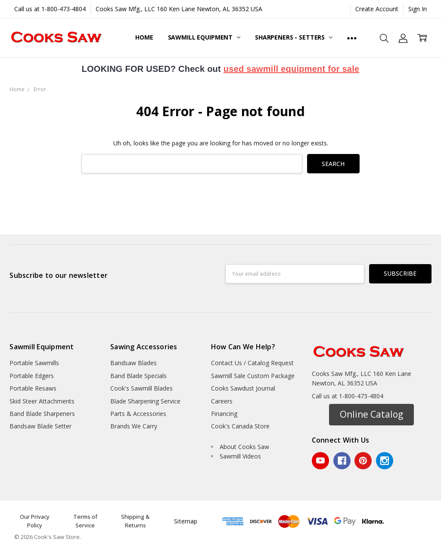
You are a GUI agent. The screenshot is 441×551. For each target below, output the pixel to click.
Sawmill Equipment (204, 37)
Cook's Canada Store (240, 426)
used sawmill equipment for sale (292, 69)
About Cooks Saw (244, 447)
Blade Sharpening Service (145, 401)
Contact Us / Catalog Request (252, 363)
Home (144, 37)
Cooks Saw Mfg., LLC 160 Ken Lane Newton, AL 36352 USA (179, 9)
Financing (224, 413)
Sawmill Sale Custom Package (253, 376)
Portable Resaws (32, 388)
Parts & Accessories (138, 413)
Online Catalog (371, 414)
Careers (222, 401)
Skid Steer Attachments (42, 401)
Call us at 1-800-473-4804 (50, 9)
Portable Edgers (31, 376)
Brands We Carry (133, 426)
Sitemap (185, 521)
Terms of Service (85, 521)
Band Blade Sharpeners (42, 413)
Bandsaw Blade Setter (40, 426)
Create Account (376, 9)
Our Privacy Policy (35, 521)
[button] (371, 414)
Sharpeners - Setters (293, 37)
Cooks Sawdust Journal (243, 388)
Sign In (417, 9)
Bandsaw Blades (133, 363)
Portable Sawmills (34, 363)
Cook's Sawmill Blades (141, 388)
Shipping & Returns (135, 521)
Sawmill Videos (240, 456)
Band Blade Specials (138, 376)
